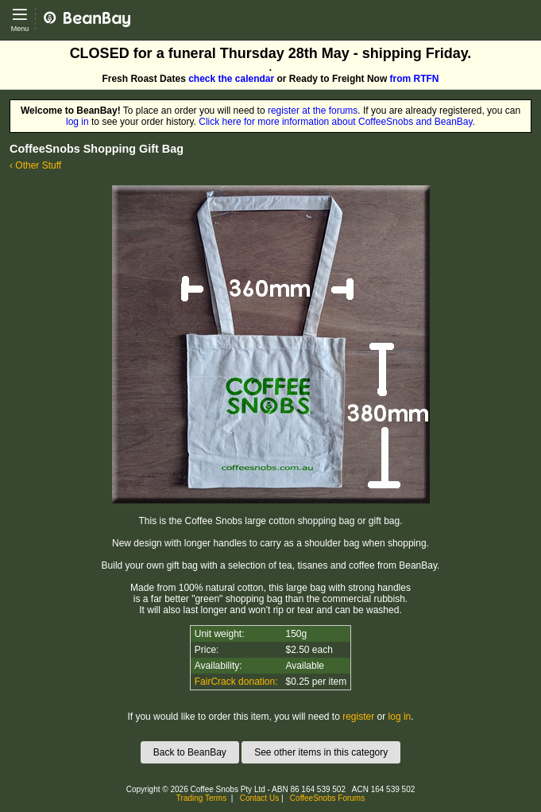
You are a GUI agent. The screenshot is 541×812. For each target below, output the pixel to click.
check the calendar (231, 78)
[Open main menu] (20, 20)
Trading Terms (201, 798)
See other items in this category (321, 752)
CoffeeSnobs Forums (327, 798)
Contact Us (259, 798)
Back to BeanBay (189, 752)
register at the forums (312, 110)
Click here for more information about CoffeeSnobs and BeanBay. (337, 121)
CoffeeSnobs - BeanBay (93, 5)
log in (77, 121)
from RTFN (414, 78)
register (358, 716)
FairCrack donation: (236, 681)
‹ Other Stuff (35, 165)
